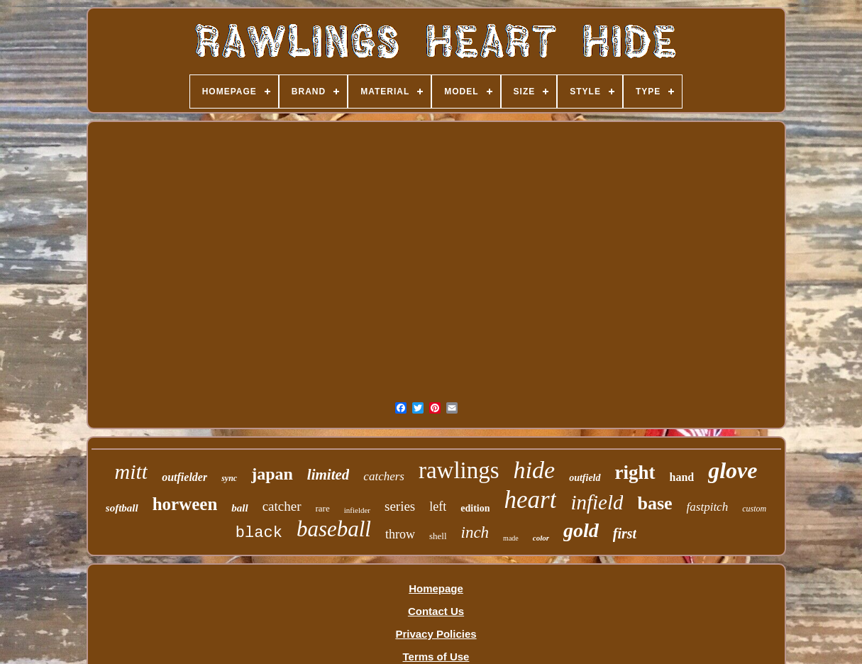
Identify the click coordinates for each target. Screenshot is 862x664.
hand (682, 477)
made (511, 538)
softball (122, 508)
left (437, 506)
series (400, 506)
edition (475, 508)
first (624, 533)
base (654, 503)
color (541, 537)
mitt (131, 471)
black (259, 533)
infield (596, 502)
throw (400, 534)
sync (229, 478)
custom (754, 509)
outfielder (184, 477)
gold (581, 530)
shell (438, 536)
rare (323, 508)
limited (328, 474)
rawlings (459, 470)
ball (239, 508)
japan (272, 474)
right (635, 472)
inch (475, 532)
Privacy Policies (435, 634)
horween (185, 504)
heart (530, 500)
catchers (383, 476)
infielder (357, 510)
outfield (584, 477)
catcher (282, 506)
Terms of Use (436, 657)
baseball (334, 528)
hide (535, 470)
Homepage (436, 588)
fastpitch (708, 507)
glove (732, 470)
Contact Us (436, 611)
